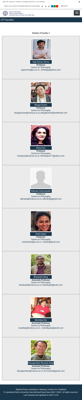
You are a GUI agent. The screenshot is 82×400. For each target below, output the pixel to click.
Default (52, 6)
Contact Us (19, 1)
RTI (7, 1)
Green (55, 6)
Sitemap (42, 389)
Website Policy (22, 389)
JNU (4, 1)
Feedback (62, 389)
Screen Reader (36, 6)
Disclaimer (33, 389)
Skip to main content (10, 6)
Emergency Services (29, 1)
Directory (12, 1)
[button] (76, 13)
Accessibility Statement (24, 6)
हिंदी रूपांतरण (64, 6)
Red (57, 6)
